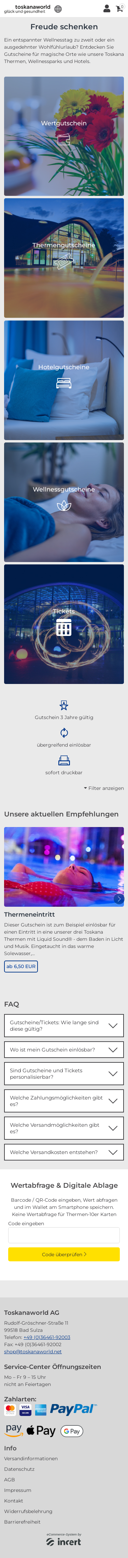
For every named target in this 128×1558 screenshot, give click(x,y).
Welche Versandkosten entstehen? (54, 1152)
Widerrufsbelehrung (28, 1511)
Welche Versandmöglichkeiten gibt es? (54, 1128)
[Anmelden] (106, 8)
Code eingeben (26, 1223)
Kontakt (13, 1501)
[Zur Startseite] (27, 8)
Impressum (17, 1490)
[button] (58, 9)
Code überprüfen (62, 1254)
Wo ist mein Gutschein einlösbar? (52, 1049)
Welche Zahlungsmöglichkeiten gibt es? (56, 1100)
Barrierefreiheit (22, 1522)
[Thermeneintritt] (64, 867)
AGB (9, 1480)
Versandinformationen (31, 1458)
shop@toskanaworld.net (33, 1352)
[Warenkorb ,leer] (119, 8)
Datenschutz (19, 1469)
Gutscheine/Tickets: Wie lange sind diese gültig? (54, 1025)
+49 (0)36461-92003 (47, 1337)
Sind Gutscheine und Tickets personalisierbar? (46, 1073)
